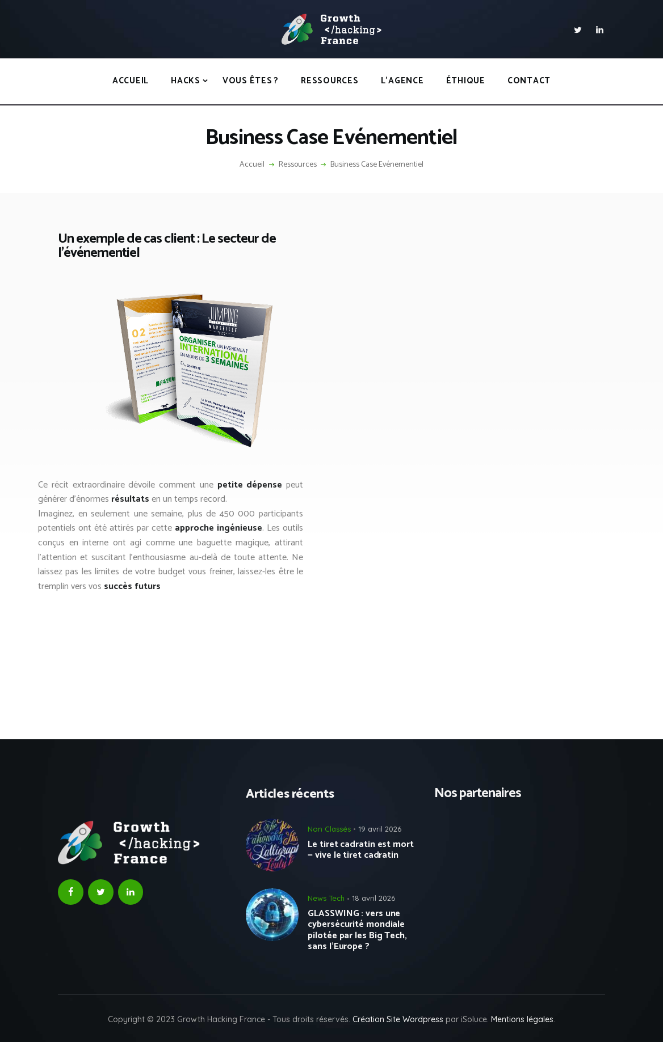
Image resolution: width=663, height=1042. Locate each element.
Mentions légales (522, 1019)
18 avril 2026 (373, 898)
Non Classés (329, 828)
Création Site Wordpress (398, 1019)
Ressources (298, 165)
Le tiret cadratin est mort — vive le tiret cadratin (360, 850)
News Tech (326, 898)
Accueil (252, 165)
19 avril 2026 (379, 828)
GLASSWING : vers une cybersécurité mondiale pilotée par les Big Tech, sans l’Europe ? (357, 930)
